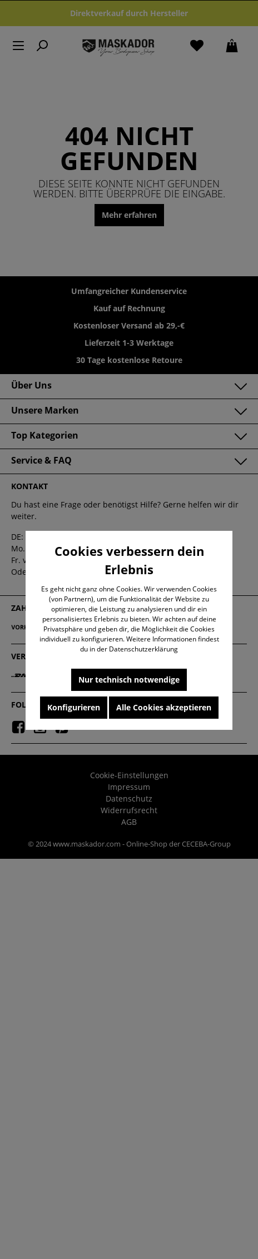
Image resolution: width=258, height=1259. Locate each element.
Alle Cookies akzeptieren (163, 707)
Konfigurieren (73, 707)
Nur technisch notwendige (129, 679)
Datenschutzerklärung (143, 649)
